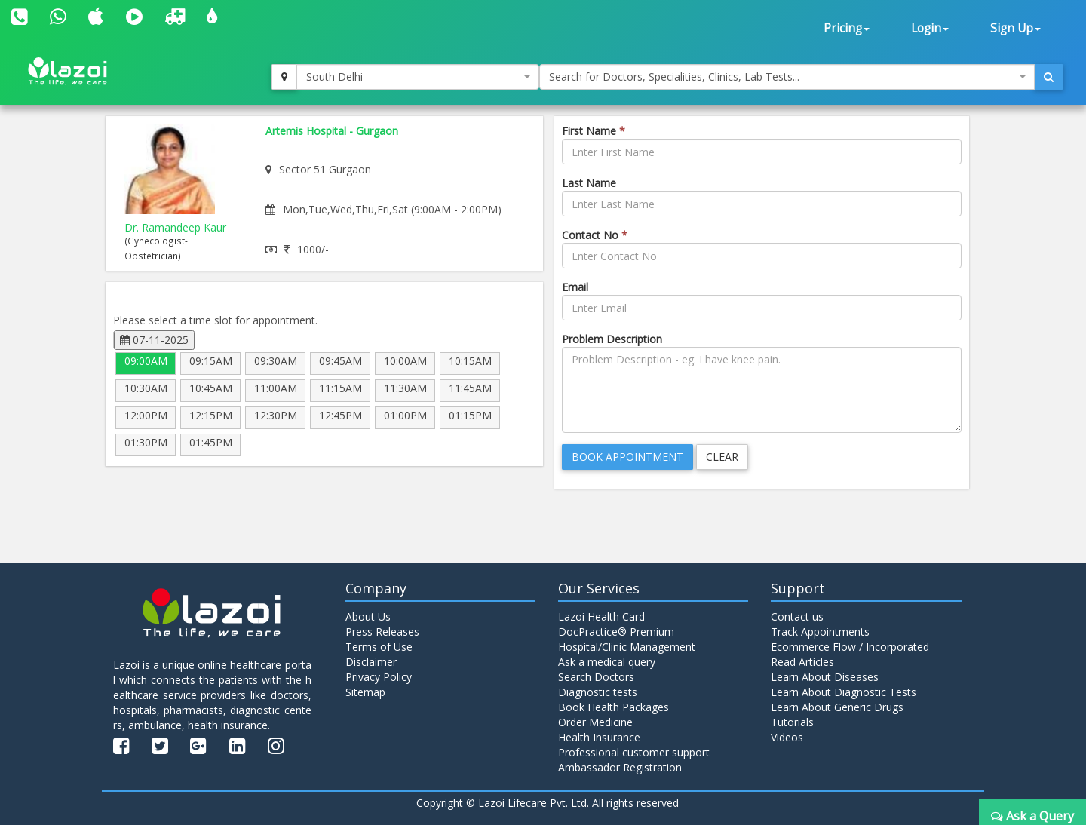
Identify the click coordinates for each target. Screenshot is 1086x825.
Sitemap (365, 692)
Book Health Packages (613, 707)
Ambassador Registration (620, 767)
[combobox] (417, 77)
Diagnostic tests (597, 692)
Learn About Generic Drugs (837, 707)
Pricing (847, 28)
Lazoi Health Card (601, 616)
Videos (787, 737)
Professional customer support (634, 752)
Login (930, 28)
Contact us (797, 616)
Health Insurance (599, 737)
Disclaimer (371, 662)
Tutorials (792, 722)
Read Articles (802, 662)
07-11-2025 (154, 340)
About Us (368, 616)
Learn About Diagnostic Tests (843, 692)
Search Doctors (596, 677)
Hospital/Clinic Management (626, 646)
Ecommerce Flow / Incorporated (850, 646)
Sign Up (1015, 28)
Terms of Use (379, 646)
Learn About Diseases (825, 677)
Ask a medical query (606, 662)
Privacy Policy (378, 677)
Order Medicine (595, 722)
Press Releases (382, 631)
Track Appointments (820, 631)
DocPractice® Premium (616, 631)
